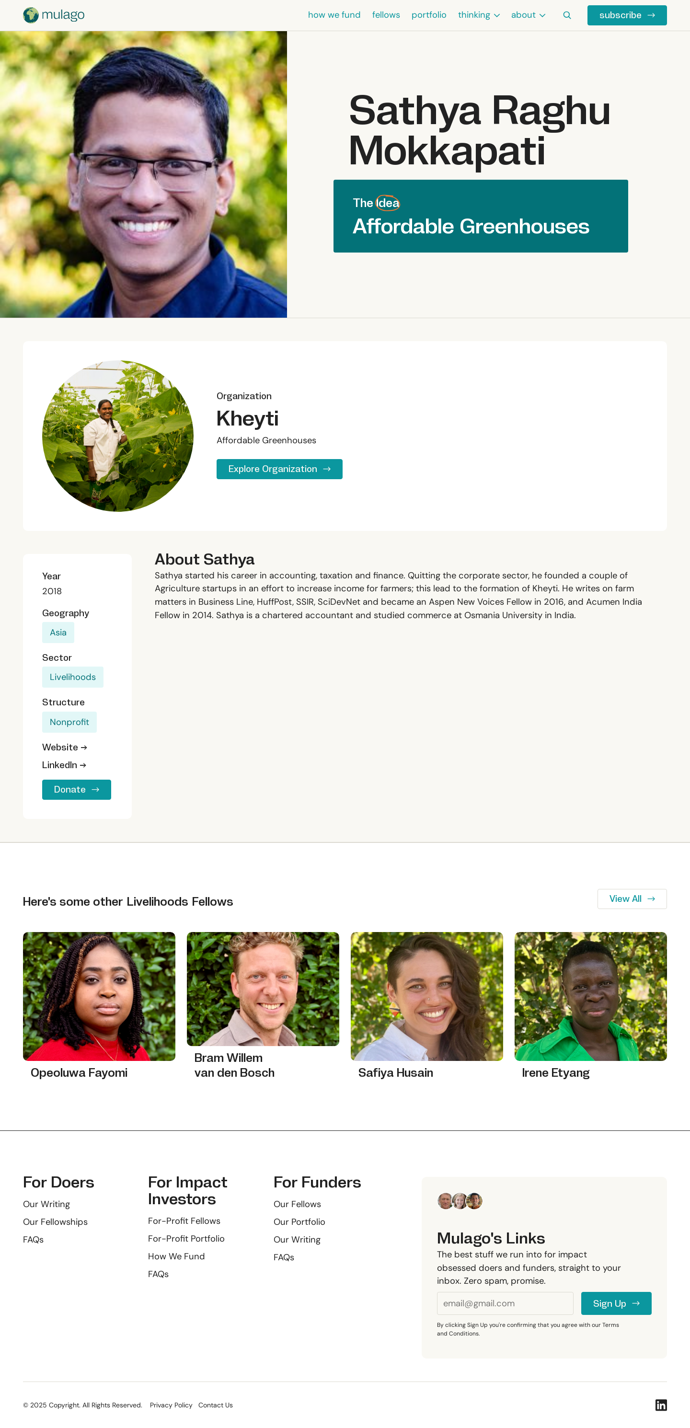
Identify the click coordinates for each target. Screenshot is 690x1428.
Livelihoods (73, 677)
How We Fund (176, 1256)
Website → (64, 747)
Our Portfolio (299, 1222)
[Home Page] (53, 15)
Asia (58, 632)
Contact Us (215, 1405)
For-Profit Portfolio (186, 1238)
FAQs (33, 1239)
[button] (479, 15)
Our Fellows (297, 1204)
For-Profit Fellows (184, 1221)
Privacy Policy (171, 1405)
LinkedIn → (64, 765)
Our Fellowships (55, 1222)
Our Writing (46, 1204)
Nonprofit (69, 722)
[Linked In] (661, 1405)
